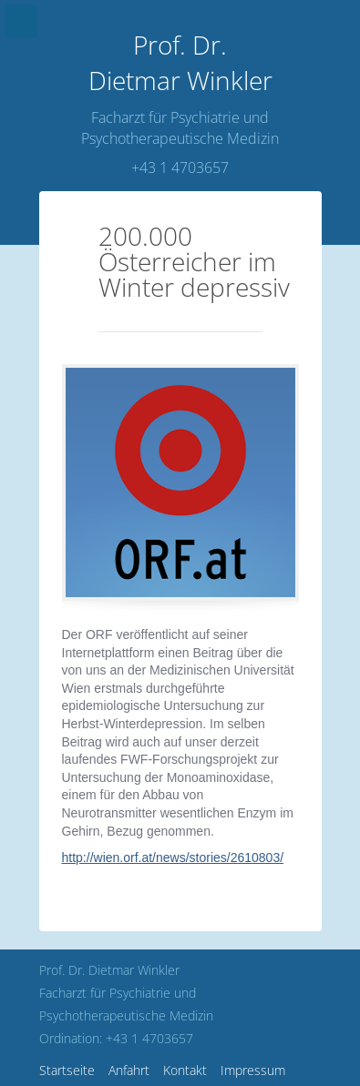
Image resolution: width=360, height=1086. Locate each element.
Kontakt (185, 1070)
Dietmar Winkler (180, 62)
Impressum (253, 1070)
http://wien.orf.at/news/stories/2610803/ (173, 857)
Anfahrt (128, 1070)
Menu (21, 21)
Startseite (67, 1070)
